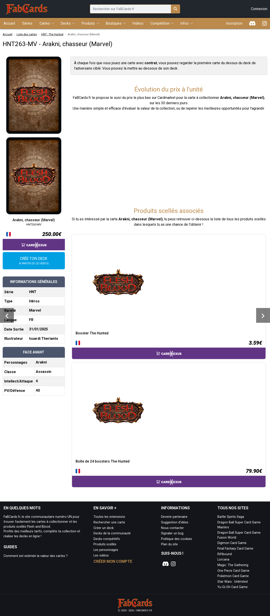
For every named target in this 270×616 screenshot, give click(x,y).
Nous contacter (172, 528)
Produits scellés (105, 544)
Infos (184, 23)
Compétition (160, 23)
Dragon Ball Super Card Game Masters (239, 524)
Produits (88, 23)
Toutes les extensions (109, 517)
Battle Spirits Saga (230, 517)
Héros (34, 301)
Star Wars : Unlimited (232, 582)
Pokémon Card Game (233, 576)
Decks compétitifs (107, 539)
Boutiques (113, 23)
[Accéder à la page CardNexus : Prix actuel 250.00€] (34, 240)
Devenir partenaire (174, 517)
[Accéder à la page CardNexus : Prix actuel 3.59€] (169, 349)
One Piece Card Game (233, 571)
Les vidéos (101, 555)
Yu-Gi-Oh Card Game (232, 587)
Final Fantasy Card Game (235, 548)
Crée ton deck (33, 261)
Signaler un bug (172, 533)
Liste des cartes (27, 34)
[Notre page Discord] (165, 564)
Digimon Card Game (232, 543)
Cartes (45, 23)
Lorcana (223, 559)
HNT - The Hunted (52, 34)
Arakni (41, 362)
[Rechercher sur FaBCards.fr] (175, 8)
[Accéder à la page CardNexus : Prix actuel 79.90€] (169, 477)
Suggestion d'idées (174, 522)
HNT (32, 292)
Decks (66, 23)
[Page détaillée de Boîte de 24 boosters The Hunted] (169, 411)
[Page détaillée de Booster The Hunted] (169, 282)
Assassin (43, 372)
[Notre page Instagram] (173, 564)
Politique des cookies (176, 539)
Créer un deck (104, 528)
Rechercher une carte (109, 522)
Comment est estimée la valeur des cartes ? (36, 556)
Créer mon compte (113, 561)
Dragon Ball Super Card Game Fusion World (239, 535)
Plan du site (169, 544)
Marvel (35, 310)
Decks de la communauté (112, 533)
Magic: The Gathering (232, 565)
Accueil (7, 34)
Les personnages (106, 550)
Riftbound (224, 554)
